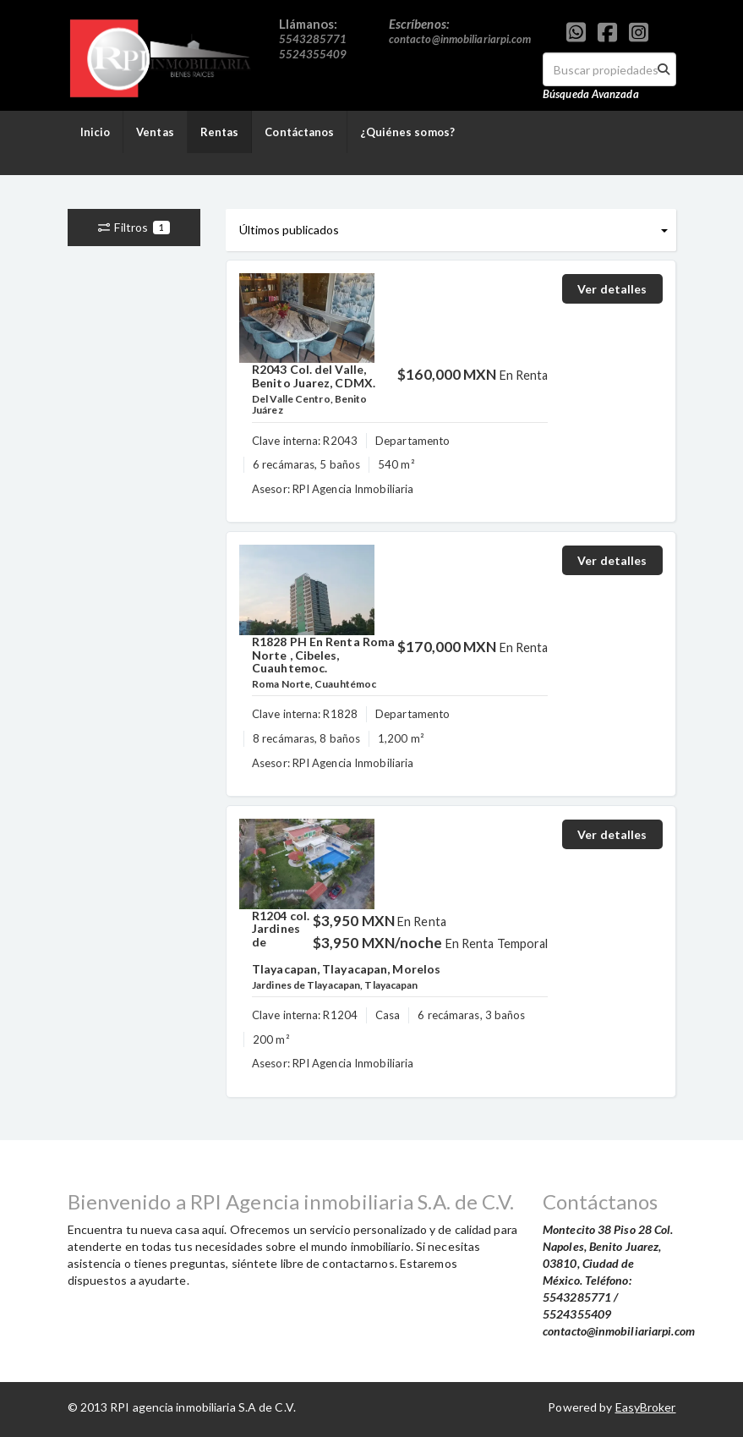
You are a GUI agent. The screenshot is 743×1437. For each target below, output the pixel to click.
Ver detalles (612, 289)
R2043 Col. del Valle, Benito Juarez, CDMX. (313, 375)
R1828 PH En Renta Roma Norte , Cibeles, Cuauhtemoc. (323, 654)
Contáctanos (299, 132)
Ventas (155, 132)
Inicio (95, 132)
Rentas (219, 132)
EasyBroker (645, 1407)
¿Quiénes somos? (407, 132)
